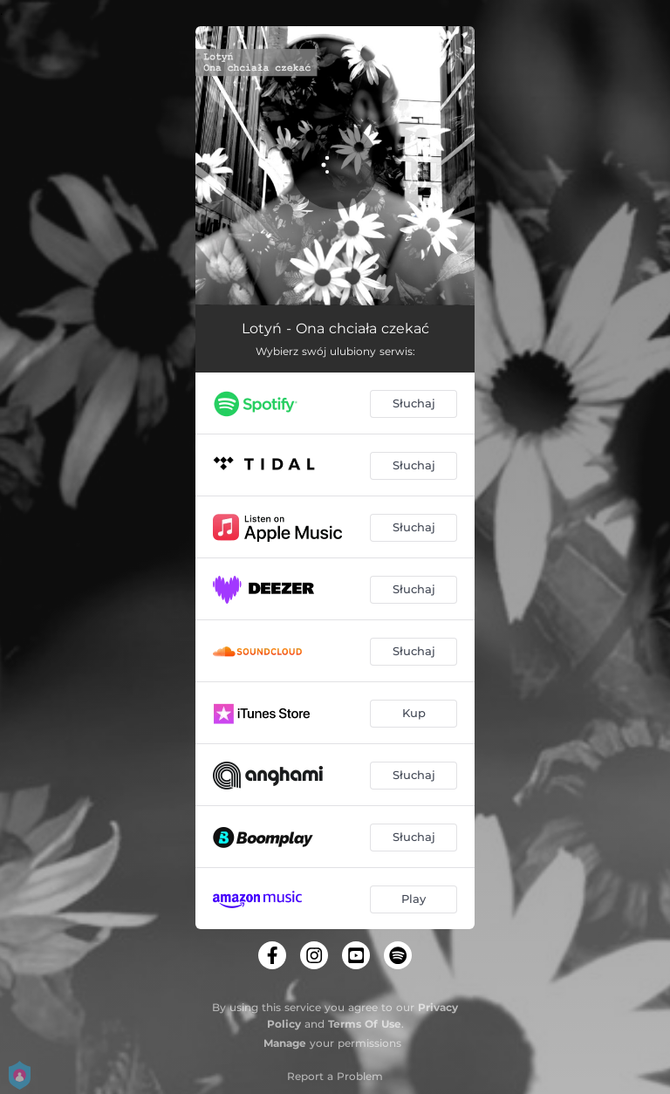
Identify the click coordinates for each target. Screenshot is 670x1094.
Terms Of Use (364, 1023)
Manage (284, 1043)
